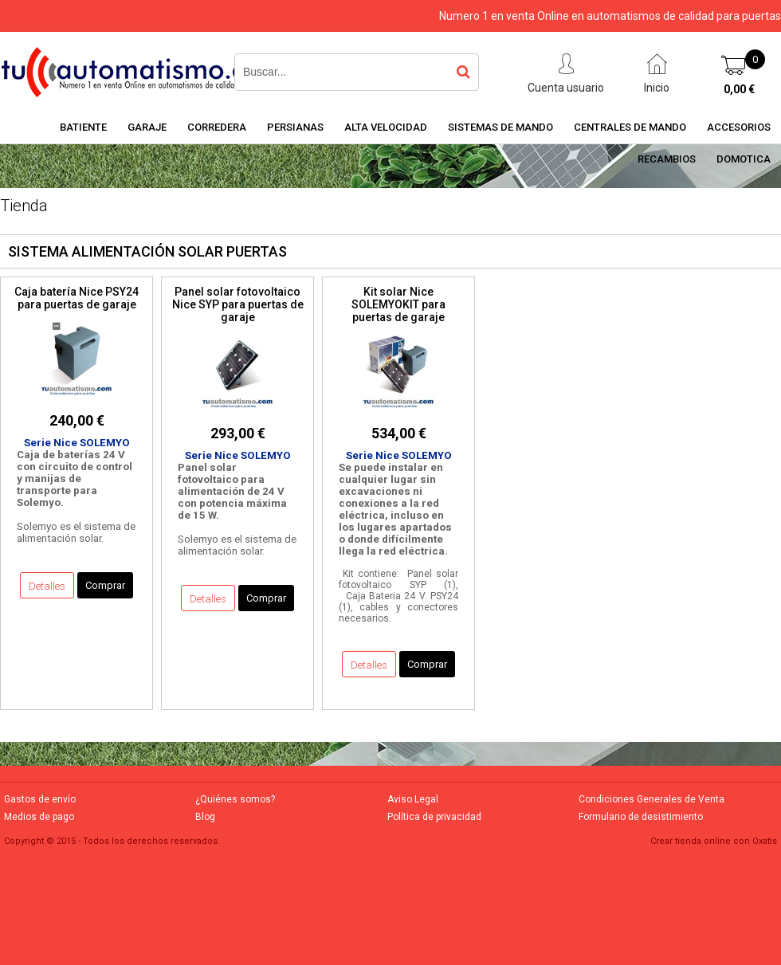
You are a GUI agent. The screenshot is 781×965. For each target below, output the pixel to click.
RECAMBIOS (667, 159)
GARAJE (147, 127)
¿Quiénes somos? (235, 799)
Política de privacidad (434, 816)
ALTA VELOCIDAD (385, 127)
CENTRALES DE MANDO (630, 127)
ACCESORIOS (739, 127)
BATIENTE (83, 127)
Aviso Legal (412, 799)
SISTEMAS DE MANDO (500, 127)
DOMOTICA (743, 159)
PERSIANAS (295, 127)
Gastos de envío (40, 799)
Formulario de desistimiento (641, 816)
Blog (205, 816)
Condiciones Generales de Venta (651, 799)
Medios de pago (39, 816)
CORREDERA (216, 127)
